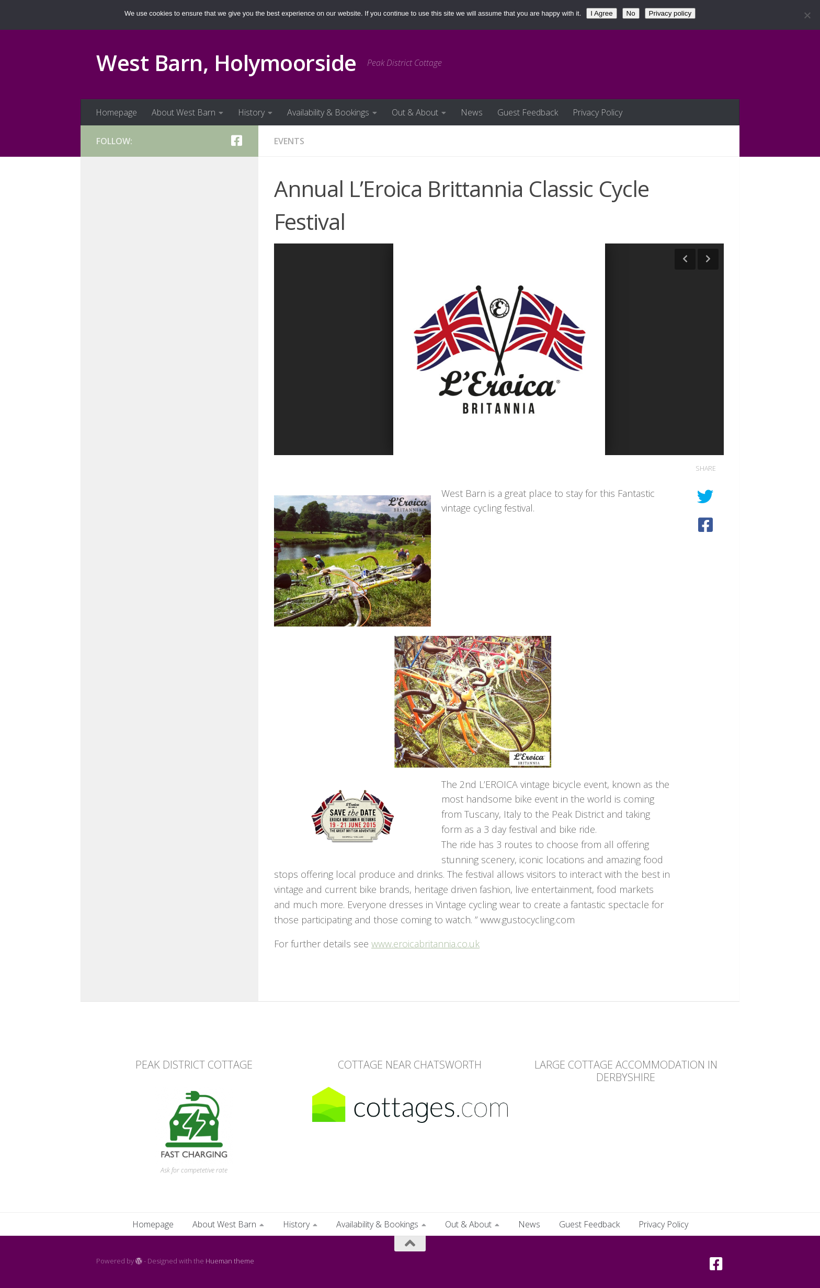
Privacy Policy (597, 112)
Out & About (415, 112)
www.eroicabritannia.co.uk (425, 943)
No (631, 13)
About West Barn (183, 112)
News (472, 112)
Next (708, 259)
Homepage (116, 112)
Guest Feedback (527, 112)
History (251, 112)
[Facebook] (236, 140)
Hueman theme (230, 1261)
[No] (807, 15)
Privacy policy (670, 13)
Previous (685, 259)
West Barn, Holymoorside (226, 62)
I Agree (601, 13)
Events (289, 141)
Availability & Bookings (328, 112)
